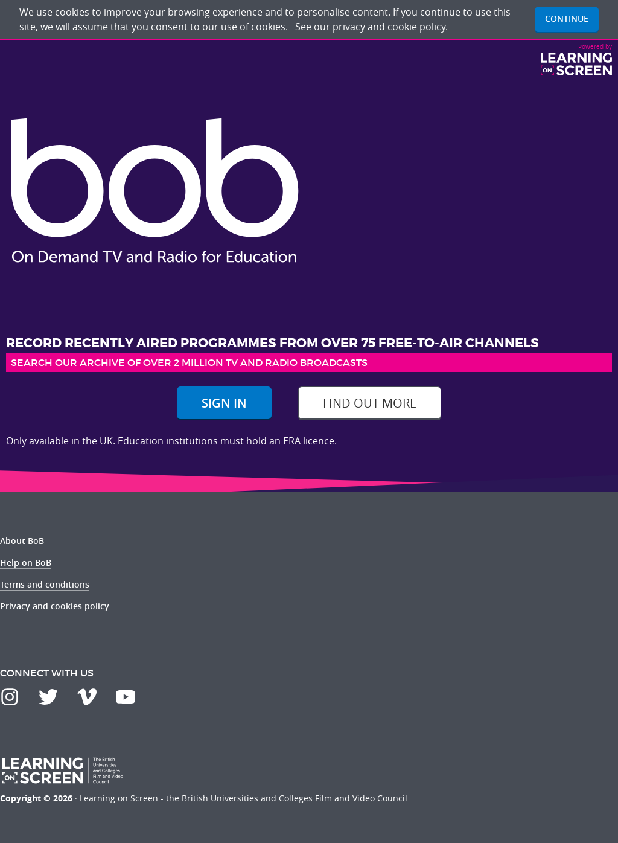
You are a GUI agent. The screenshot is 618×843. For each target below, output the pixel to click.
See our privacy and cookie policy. (371, 26)
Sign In (224, 403)
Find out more (369, 403)
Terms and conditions (44, 584)
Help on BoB (25, 562)
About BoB (22, 541)
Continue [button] (566, 18)
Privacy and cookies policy (54, 606)
